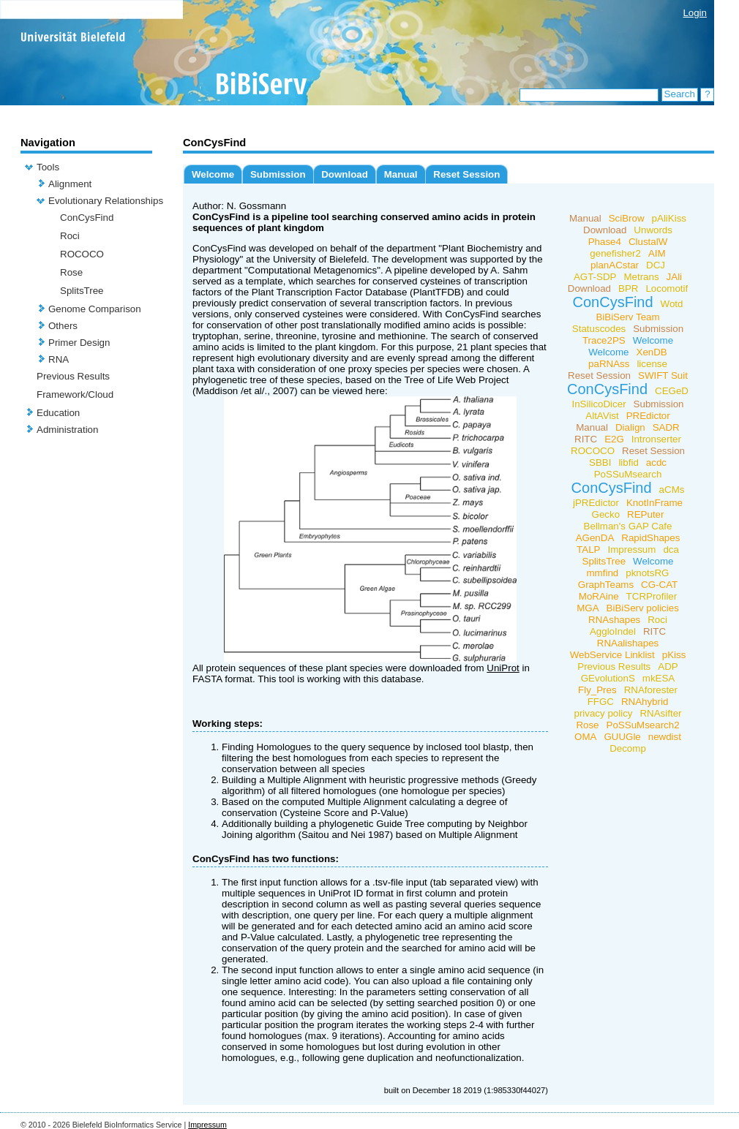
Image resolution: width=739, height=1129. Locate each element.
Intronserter (656, 439)
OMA (585, 736)
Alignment (69, 183)
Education (58, 412)
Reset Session (466, 174)
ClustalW (648, 241)
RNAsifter (660, 713)
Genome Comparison (94, 308)
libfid (628, 462)
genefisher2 (615, 253)
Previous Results (73, 376)
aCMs (672, 489)
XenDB (652, 352)
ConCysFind (86, 217)
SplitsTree (82, 290)
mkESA (658, 678)
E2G (614, 439)
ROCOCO (82, 254)
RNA (58, 359)
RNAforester (651, 689)
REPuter (645, 514)
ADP (668, 666)
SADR (666, 427)
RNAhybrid (644, 701)
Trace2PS (604, 340)
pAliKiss (669, 218)
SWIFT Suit (663, 375)
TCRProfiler (652, 596)
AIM (657, 253)
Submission (278, 174)
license (652, 363)
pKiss (674, 654)
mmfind (603, 572)
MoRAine (599, 596)
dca (671, 549)
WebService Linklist (612, 654)
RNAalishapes (628, 643)
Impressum (631, 549)
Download (344, 174)
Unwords (653, 229)
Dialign (630, 427)
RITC (585, 439)
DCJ (655, 265)
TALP (588, 549)
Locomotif (666, 288)
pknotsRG (647, 572)
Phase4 (604, 241)
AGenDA (595, 537)
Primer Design (79, 342)
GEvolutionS (608, 678)
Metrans (641, 276)
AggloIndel (613, 631)
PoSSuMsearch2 (643, 725)
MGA (588, 608)
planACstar (614, 265)
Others (63, 325)
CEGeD (672, 390)
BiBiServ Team (627, 316)
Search (679, 93)
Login (695, 12)
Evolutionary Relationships (105, 200)
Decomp (627, 748)
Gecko (606, 514)
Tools (48, 167)
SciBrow (627, 218)
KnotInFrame (654, 502)
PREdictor (648, 415)
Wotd (672, 303)
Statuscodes (599, 328)
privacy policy (603, 713)
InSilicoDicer (599, 404)
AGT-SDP (595, 276)
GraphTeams (606, 584)
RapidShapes (650, 537)
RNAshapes (614, 619)
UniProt (503, 667)
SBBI (600, 462)
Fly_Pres (597, 689)
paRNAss (608, 363)
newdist (664, 736)
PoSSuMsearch (628, 474)
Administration (67, 429)
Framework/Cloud (75, 394)
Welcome (213, 174)
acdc (656, 462)
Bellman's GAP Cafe (628, 526)
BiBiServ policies (643, 608)
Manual (401, 174)
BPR (628, 288)
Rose (71, 272)
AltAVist (601, 415)
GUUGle (622, 736)
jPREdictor (596, 502)
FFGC (601, 701)
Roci (70, 235)
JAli (674, 276)
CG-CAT (659, 584)
